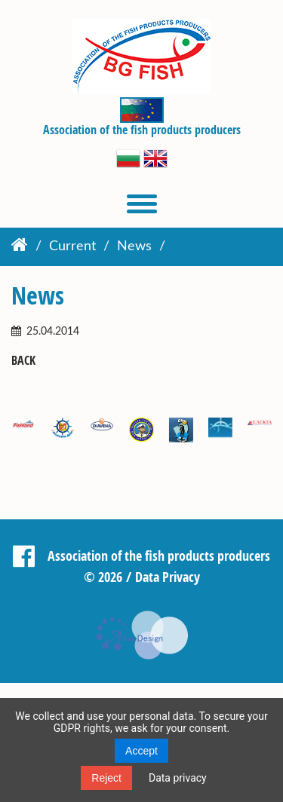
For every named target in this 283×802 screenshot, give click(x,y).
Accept (141, 751)
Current (72, 246)
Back (23, 361)
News (134, 246)
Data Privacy (167, 577)
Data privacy (178, 778)
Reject (106, 778)
